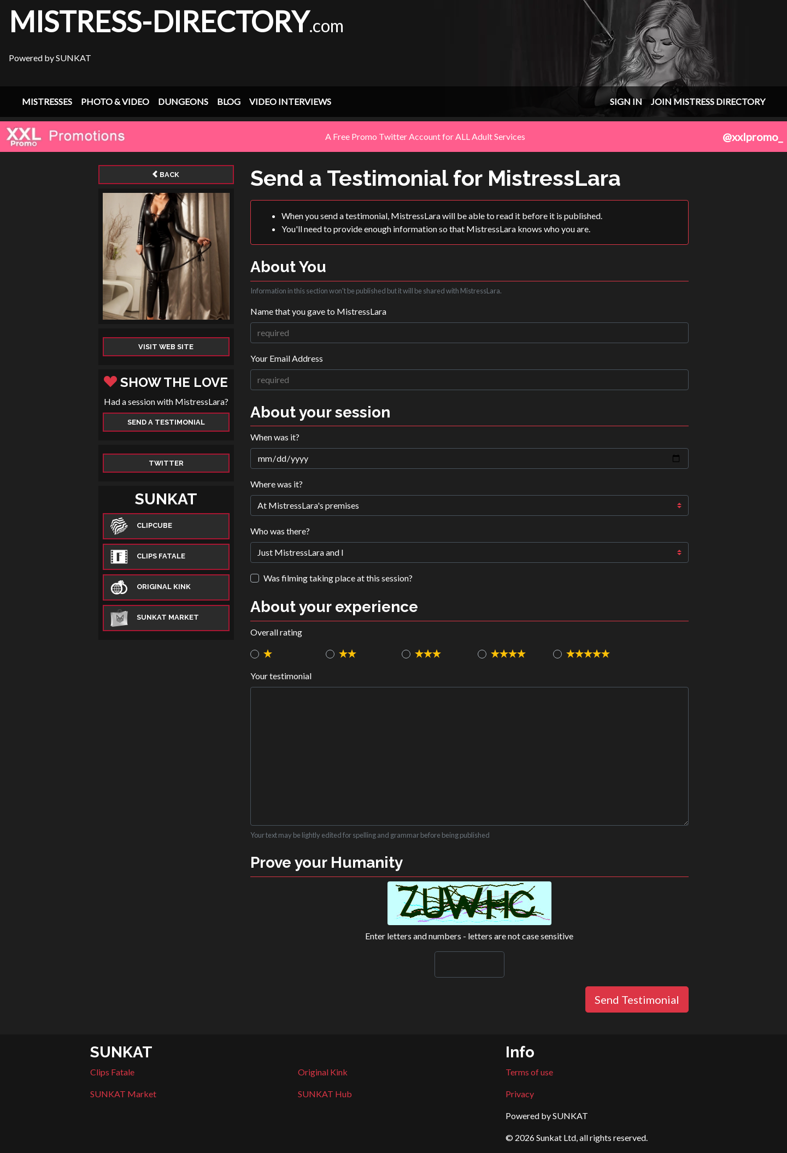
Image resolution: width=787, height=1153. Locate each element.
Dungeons (183, 101)
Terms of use (529, 1072)
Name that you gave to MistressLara (318, 311)
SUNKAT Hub (325, 1094)
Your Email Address (286, 358)
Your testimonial (281, 675)
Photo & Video (115, 101)
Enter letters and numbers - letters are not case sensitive (469, 936)
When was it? (274, 437)
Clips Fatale (112, 1072)
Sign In (626, 101)
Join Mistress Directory (708, 101)
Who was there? (280, 531)
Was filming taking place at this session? (338, 578)
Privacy (520, 1094)
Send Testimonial (637, 999)
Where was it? (276, 484)
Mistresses (47, 101)
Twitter (166, 463)
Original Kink (323, 1072)
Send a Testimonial (166, 422)
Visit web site (165, 347)
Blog (228, 101)
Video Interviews (290, 101)
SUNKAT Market (123, 1094)
